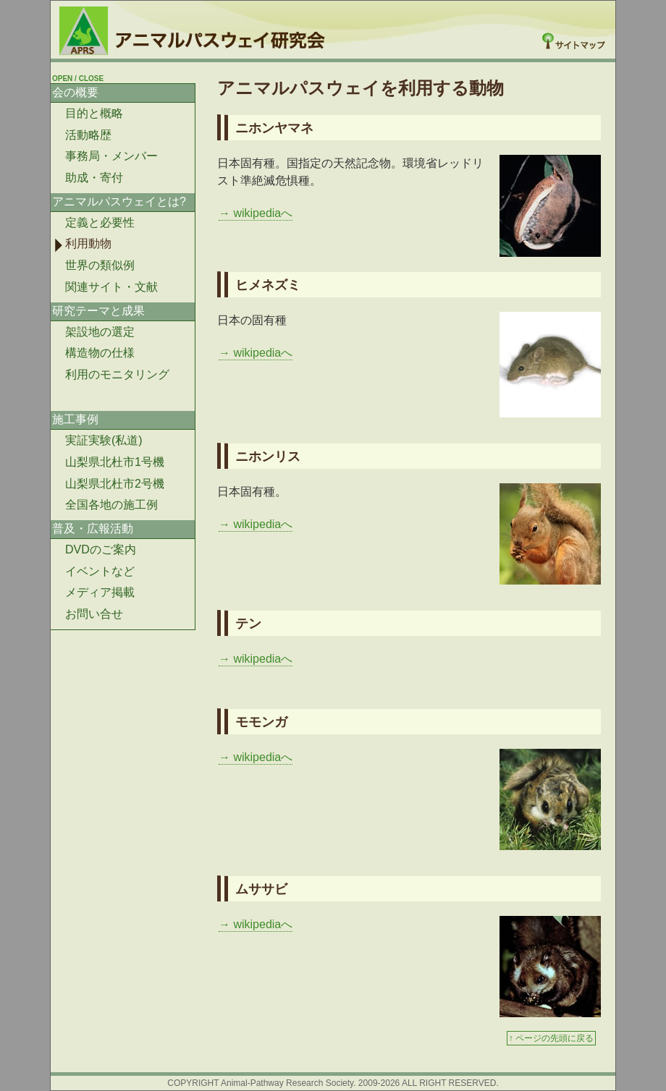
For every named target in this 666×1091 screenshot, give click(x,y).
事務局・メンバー (111, 156)
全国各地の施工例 (111, 504)
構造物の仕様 (100, 353)
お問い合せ (94, 614)
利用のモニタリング (117, 374)
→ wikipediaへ (255, 213)
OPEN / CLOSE (78, 78)
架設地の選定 (100, 332)
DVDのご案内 (100, 549)
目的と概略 (94, 113)
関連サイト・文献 (111, 287)
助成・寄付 (94, 177)
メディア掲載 (100, 592)
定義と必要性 (100, 222)
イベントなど (100, 571)
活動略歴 (88, 135)
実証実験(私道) (104, 440)
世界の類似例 (100, 265)
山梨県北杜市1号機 (114, 462)
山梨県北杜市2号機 (114, 483)
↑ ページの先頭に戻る (551, 1038)
